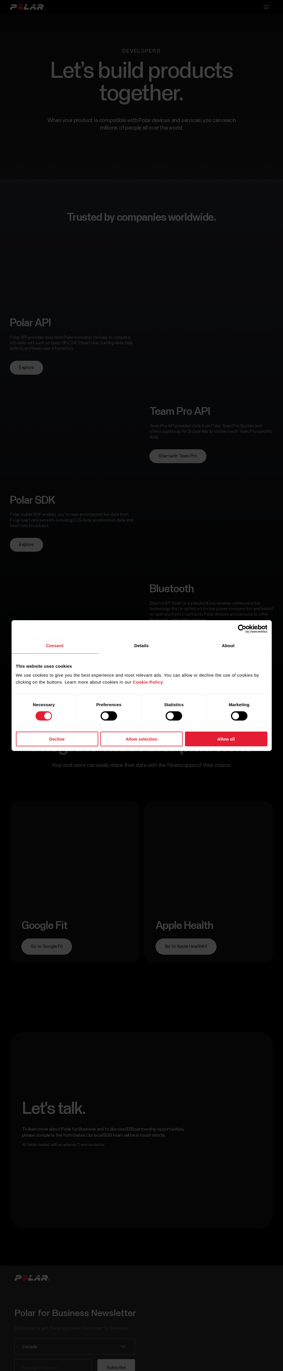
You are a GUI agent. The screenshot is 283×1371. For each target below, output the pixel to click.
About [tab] (228, 645)
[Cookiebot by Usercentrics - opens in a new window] (242, 628)
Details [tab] (141, 645)
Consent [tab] (55, 645)
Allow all (226, 739)
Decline (56, 739)
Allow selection (141, 739)
